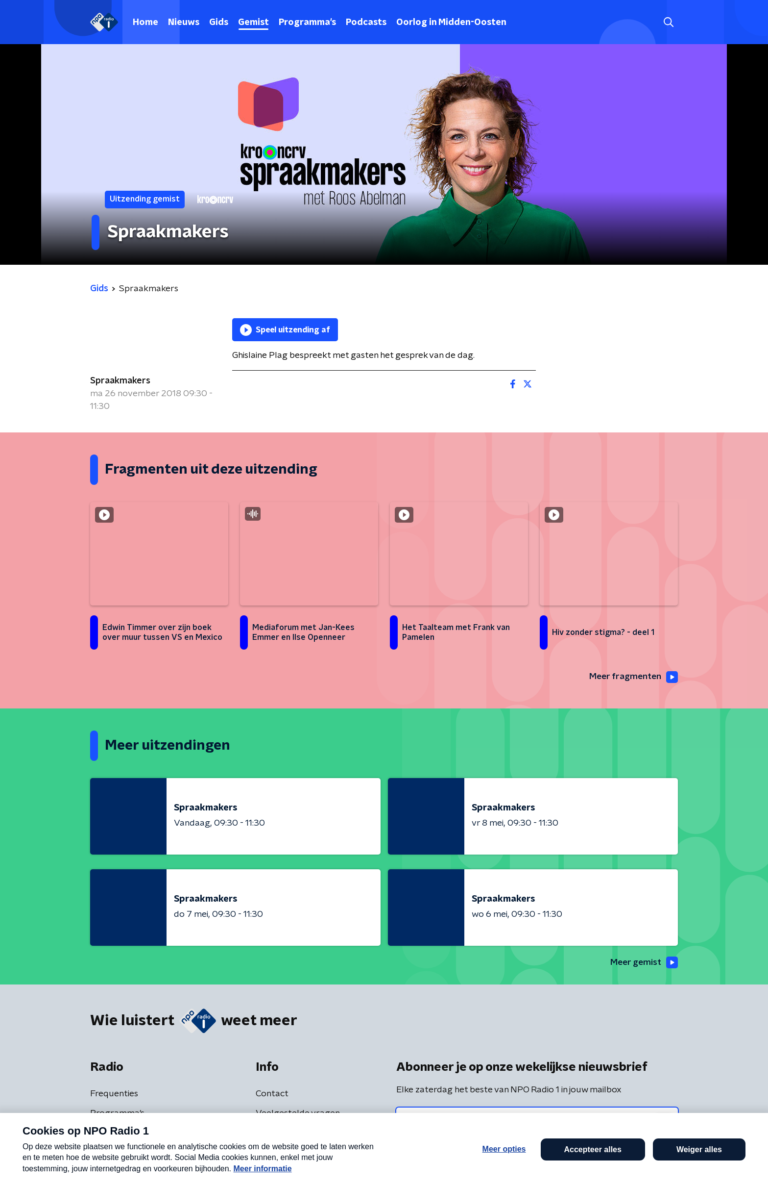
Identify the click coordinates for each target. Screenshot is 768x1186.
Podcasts (366, 22)
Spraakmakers (120, 381)
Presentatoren (119, 1133)
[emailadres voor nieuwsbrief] (537, 1122)
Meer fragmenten (632, 677)
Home (145, 22)
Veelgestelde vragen (298, 1114)
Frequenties (114, 1094)
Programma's (307, 22)
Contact (272, 1094)
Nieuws (183, 22)
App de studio (284, 1133)
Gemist (253, 22)
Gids (218, 22)
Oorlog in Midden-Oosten (451, 22)
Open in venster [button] (724, 1165)
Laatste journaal (619, 1165)
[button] (348, 1165)
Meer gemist (643, 963)
